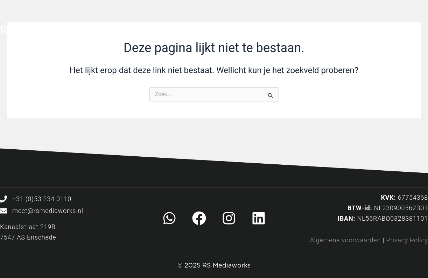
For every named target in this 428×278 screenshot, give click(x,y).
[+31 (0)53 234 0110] (3, 198)
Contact (379, 35)
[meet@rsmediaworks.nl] (3, 210)
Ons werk (273, 35)
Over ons (327, 35)
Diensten (218, 35)
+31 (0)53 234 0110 (41, 198)
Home (169, 35)
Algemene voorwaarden (345, 240)
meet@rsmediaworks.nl (47, 210)
